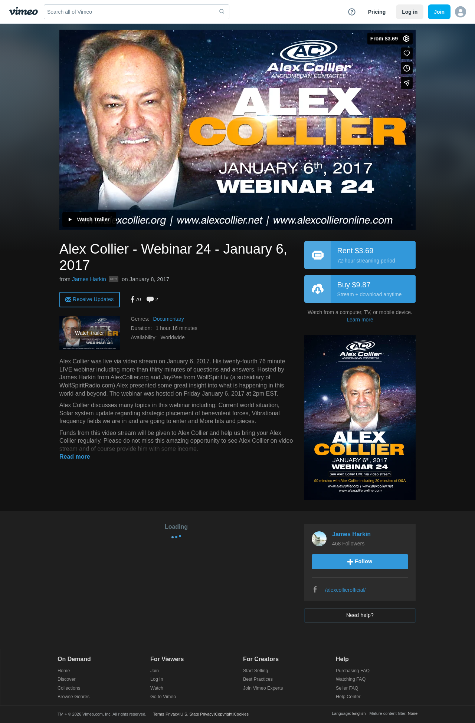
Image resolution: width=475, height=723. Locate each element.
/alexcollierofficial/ (345, 590)
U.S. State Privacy (196, 714)
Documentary (168, 319)
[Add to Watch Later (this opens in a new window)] (407, 68)
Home (64, 670)
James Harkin (89, 279)
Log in (409, 12)
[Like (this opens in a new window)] (407, 53)
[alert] (89, 299)
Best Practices (258, 679)
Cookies (241, 714)
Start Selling (255, 670)
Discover (67, 679)
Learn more (360, 320)
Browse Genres (73, 696)
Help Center (348, 696)
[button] (460, 11)
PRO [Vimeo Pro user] (113, 279)
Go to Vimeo (163, 696)
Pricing (377, 12)
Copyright (223, 714)
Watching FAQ (351, 679)
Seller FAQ (347, 688)
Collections (69, 688)
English (359, 713)
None (412, 713)
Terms (158, 714)
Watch (156, 688)
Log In (156, 679)
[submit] (222, 12)
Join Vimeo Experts (263, 688)
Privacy (172, 714)
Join (154, 670)
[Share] (407, 83)
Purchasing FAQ (353, 670)
